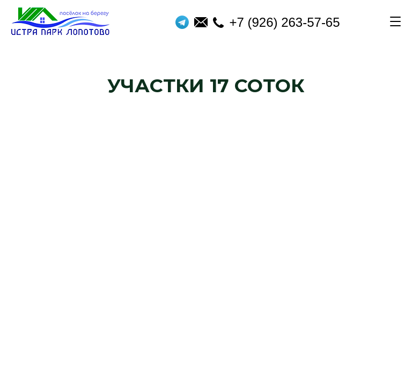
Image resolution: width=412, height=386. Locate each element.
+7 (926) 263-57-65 (276, 22)
